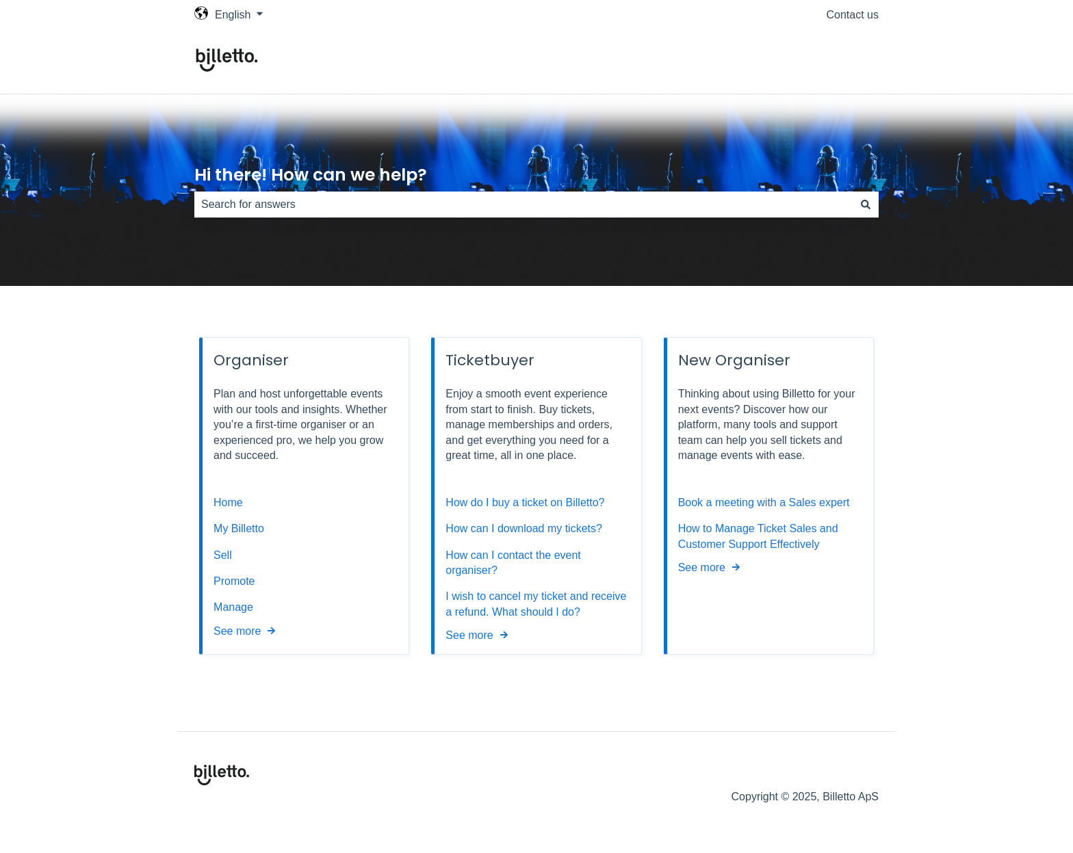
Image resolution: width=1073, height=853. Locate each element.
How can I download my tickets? (523, 528)
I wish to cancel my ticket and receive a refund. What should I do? (535, 603)
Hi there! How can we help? (310, 175)
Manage (233, 607)
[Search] (866, 205)
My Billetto (239, 528)
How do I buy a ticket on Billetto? (524, 502)
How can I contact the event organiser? (512, 562)
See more (237, 631)
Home (228, 502)
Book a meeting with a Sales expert (764, 502)
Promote (234, 581)
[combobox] (523, 205)
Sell (223, 555)
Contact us (853, 15)
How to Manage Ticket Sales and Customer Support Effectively (758, 536)
